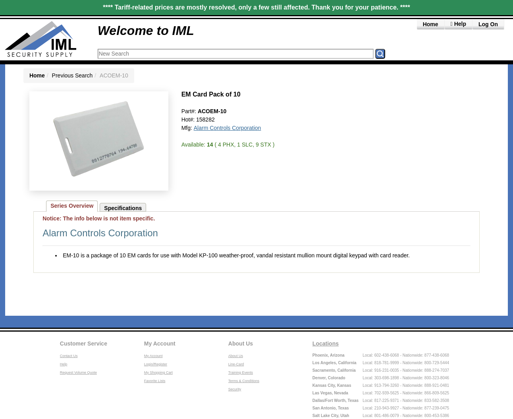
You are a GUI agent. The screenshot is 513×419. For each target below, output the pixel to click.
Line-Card (236, 364)
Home (430, 24)
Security (234, 389)
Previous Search (72, 75)
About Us (240, 343)
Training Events (240, 373)
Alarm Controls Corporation (227, 128)
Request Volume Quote (78, 373)
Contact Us (69, 356)
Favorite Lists (155, 381)
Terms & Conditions (243, 381)
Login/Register (155, 364)
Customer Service (83, 343)
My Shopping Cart (158, 373)
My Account (160, 343)
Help (64, 364)
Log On (488, 24)
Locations (325, 343)
